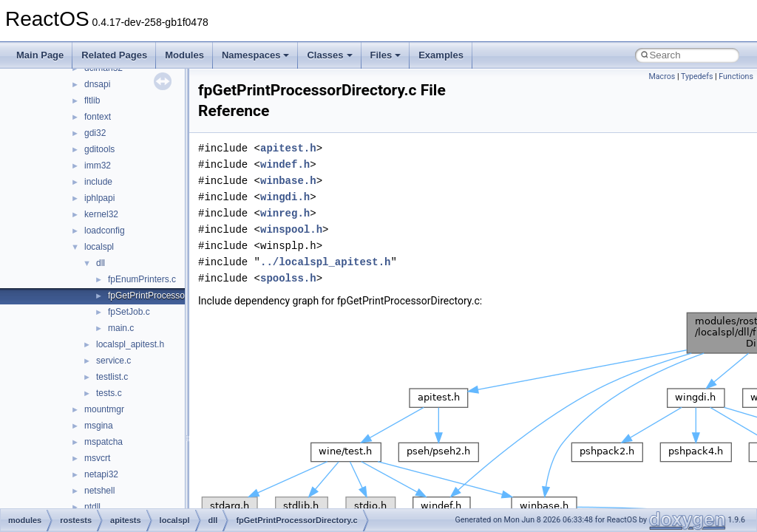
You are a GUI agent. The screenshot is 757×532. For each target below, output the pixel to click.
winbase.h (288, 181)
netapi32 (101, 474)
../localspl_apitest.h (325, 262)
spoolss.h (288, 278)
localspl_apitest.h (130, 344)
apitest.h (288, 148)
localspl (99, 247)
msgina (98, 425)
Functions (736, 76)
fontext (97, 117)
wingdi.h (285, 197)
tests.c (109, 393)
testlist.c (112, 377)
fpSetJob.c (129, 312)
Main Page (40, 55)
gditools (99, 149)
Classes (329, 55)
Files (385, 55)
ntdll (92, 507)
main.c (121, 328)
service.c (113, 360)
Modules (184, 55)
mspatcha (103, 442)
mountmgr (104, 409)
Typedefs (697, 76)
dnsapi (97, 84)
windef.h (285, 164)
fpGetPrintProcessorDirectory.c (169, 295)
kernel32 (101, 214)
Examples (441, 55)
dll (100, 263)
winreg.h (285, 213)
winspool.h (291, 229)
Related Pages (114, 55)
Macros (661, 76)
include (98, 182)
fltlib (92, 100)
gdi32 (95, 133)
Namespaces (256, 55)
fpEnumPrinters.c (142, 279)
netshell (99, 490)
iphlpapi (99, 198)
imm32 (97, 165)
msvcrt (97, 458)
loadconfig (104, 230)
